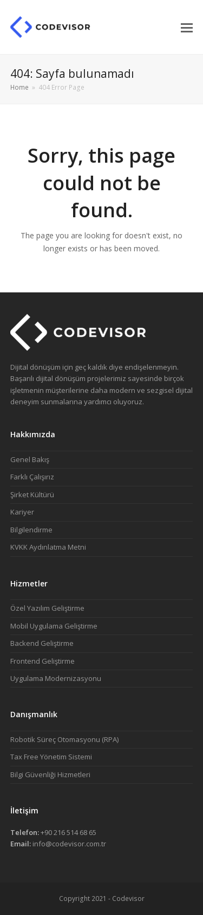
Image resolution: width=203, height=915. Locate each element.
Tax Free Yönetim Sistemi (51, 757)
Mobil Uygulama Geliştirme (53, 626)
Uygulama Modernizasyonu (55, 678)
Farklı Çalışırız (32, 477)
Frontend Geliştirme (42, 661)
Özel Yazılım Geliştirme (47, 608)
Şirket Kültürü (32, 494)
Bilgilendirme (31, 530)
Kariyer (22, 512)
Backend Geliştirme (42, 643)
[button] (187, 27)
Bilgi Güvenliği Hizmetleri (50, 774)
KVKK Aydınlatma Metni (48, 547)
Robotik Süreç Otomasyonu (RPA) (64, 739)
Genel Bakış (29, 459)
